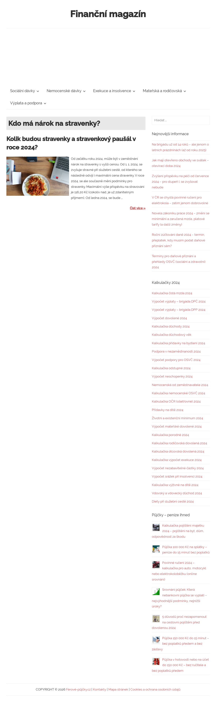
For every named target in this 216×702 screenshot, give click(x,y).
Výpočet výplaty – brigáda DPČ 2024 (178, 301)
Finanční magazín (108, 14)
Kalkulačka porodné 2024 (170, 435)
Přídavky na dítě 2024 (167, 410)
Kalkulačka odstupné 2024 (171, 368)
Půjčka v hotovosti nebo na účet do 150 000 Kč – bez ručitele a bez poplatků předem (180, 665)
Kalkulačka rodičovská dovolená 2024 (179, 443)
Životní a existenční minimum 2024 (177, 418)
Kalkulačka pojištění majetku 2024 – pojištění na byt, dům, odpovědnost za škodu (178, 531)
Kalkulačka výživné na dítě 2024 (175, 485)
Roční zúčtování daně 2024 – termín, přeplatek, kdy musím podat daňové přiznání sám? (178, 240)
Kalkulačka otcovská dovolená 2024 (178, 451)
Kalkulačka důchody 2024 (170, 326)
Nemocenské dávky (66, 91)
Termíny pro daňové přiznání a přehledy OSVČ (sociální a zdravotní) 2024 (178, 261)
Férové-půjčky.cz (78, 689)
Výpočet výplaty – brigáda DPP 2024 (178, 310)
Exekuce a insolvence (114, 91)
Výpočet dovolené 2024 (169, 318)
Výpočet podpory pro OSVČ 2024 (176, 360)
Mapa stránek (118, 689)
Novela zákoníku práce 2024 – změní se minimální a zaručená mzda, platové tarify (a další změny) (180, 218)
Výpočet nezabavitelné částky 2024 (178, 468)
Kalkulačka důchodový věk (171, 335)
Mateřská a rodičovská (164, 91)
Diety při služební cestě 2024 (173, 501)
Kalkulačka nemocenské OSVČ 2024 (178, 393)
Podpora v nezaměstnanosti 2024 (176, 351)
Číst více (136, 208)
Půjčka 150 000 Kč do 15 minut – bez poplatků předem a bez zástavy (180, 643)
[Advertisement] (108, 56)
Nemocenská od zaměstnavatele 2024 (180, 385)
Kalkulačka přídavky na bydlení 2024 (178, 343)
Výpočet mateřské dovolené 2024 (177, 426)
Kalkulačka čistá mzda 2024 (172, 293)
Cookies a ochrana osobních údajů (155, 689)
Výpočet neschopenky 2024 (172, 376)
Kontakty (99, 689)
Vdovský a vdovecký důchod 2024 (177, 493)
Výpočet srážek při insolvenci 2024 (177, 476)
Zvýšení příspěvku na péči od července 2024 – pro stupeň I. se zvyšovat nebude (180, 181)
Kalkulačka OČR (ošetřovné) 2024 (176, 401)
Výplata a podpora (28, 103)
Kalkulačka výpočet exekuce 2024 (177, 460)
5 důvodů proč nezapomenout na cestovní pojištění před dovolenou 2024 (179, 622)
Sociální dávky (24, 91)
